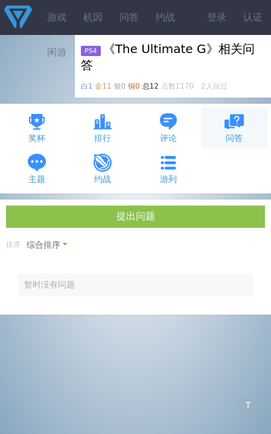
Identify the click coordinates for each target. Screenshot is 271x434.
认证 (253, 17)
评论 (168, 127)
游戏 (56, 17)
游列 (168, 168)
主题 (36, 168)
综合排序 (43, 245)
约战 (165, 17)
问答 (129, 17)
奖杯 (36, 127)
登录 (216, 17)
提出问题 (135, 216)
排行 (102, 127)
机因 (93, 17)
